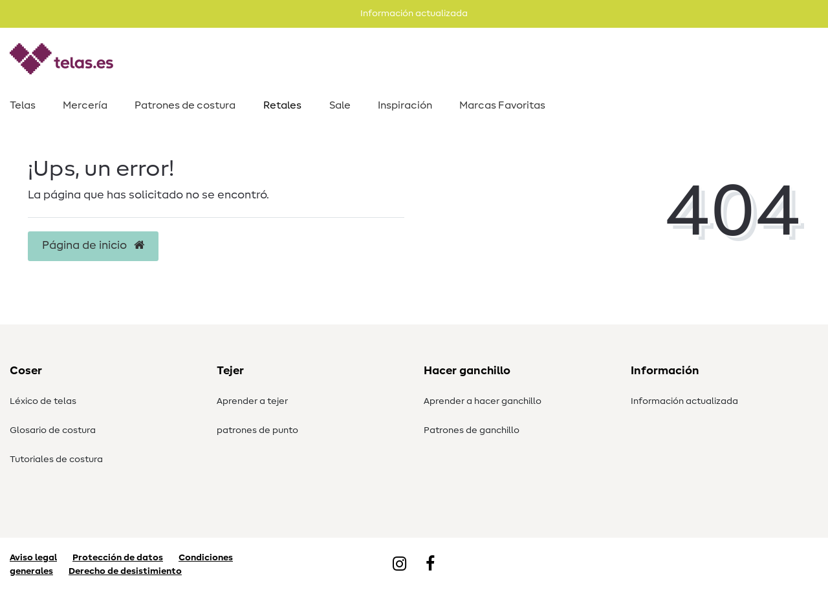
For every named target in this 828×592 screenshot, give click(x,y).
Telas (23, 105)
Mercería (85, 105)
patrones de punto (257, 430)
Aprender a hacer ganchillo (482, 401)
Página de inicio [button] (93, 245)
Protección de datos (117, 557)
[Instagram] (399, 565)
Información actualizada (684, 401)
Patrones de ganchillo (471, 430)
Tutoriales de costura (56, 459)
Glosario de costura (53, 430)
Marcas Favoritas (502, 105)
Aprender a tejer (252, 401)
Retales (282, 105)
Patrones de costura (185, 105)
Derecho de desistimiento (125, 571)
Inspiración (405, 105)
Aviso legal (33, 557)
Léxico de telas (43, 401)
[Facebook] (430, 565)
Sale (340, 105)
